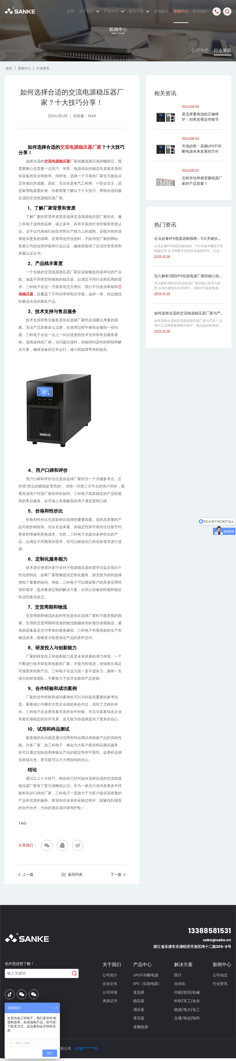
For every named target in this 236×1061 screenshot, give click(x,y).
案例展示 (161, 11)
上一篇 (25, 875)
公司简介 (110, 975)
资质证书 (110, 1002)
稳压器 (139, 1002)
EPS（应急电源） (148, 984)
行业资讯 (222, 50)
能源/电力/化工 (187, 1011)
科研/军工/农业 (187, 1002)
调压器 (139, 1011)
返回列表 (72, 875)
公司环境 (110, 993)
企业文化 (110, 984)
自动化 (180, 984)
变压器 (139, 1020)
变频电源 (141, 1029)
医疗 (178, 975)
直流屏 (139, 993)
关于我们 (89, 11)
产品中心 (114, 11)
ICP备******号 (86, 1051)
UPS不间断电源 (146, 975)
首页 (70, 11)
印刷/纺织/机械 (187, 993)
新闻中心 (181, 11)
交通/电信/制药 (187, 1020)
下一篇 (117, 875)
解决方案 (139, 11)
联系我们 (200, 11)
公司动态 (198, 50)
